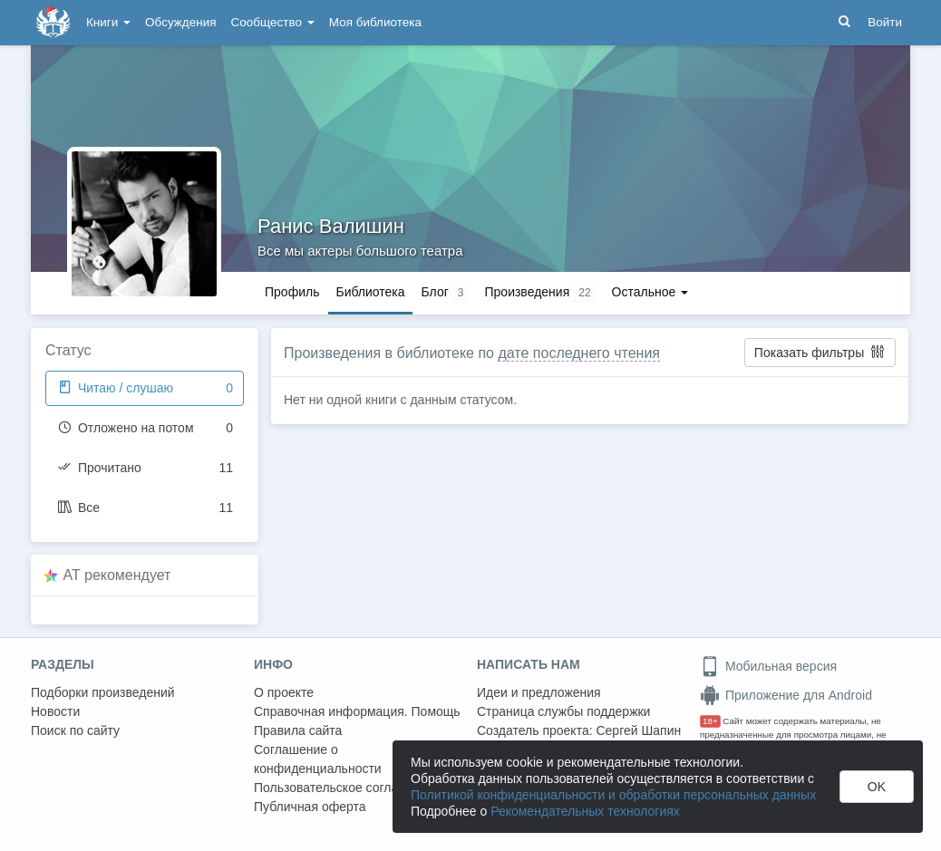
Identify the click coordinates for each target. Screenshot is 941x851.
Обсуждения (180, 22)
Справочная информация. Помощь (357, 711)
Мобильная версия (768, 666)
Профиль (292, 292)
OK (877, 786)
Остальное (650, 292)
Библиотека (369, 292)
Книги (108, 22)
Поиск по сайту (75, 730)
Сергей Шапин (638, 730)
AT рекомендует (117, 575)
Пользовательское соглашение (345, 787)
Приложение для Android (786, 695)
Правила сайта (298, 730)
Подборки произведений (103, 692)
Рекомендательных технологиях (585, 811)
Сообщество (273, 22)
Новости (55, 711)
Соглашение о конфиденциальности (318, 759)
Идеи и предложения (539, 692)
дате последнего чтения (579, 353)
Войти (885, 22)
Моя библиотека (375, 22)
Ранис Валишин (330, 226)
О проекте (284, 692)
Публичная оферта (310, 806)
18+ (710, 721)
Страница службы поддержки (563, 711)
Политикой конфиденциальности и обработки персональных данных (613, 795)
